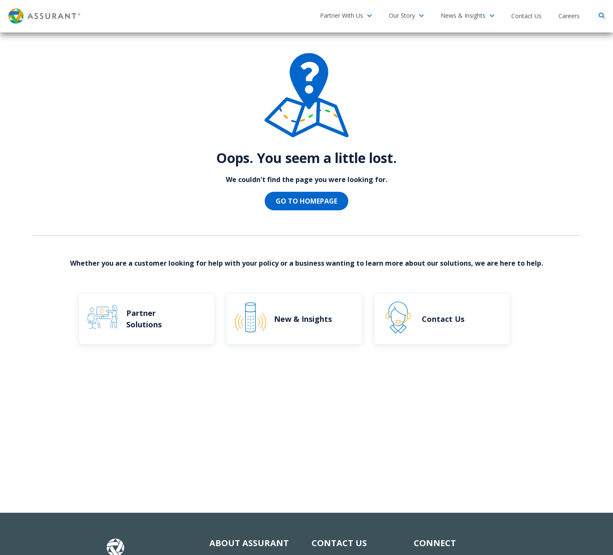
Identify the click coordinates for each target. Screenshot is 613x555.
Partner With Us (346, 15)
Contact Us (526, 16)
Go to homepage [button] (306, 201)
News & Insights (467, 15)
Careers (569, 16)
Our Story (406, 15)
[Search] (600, 16)
